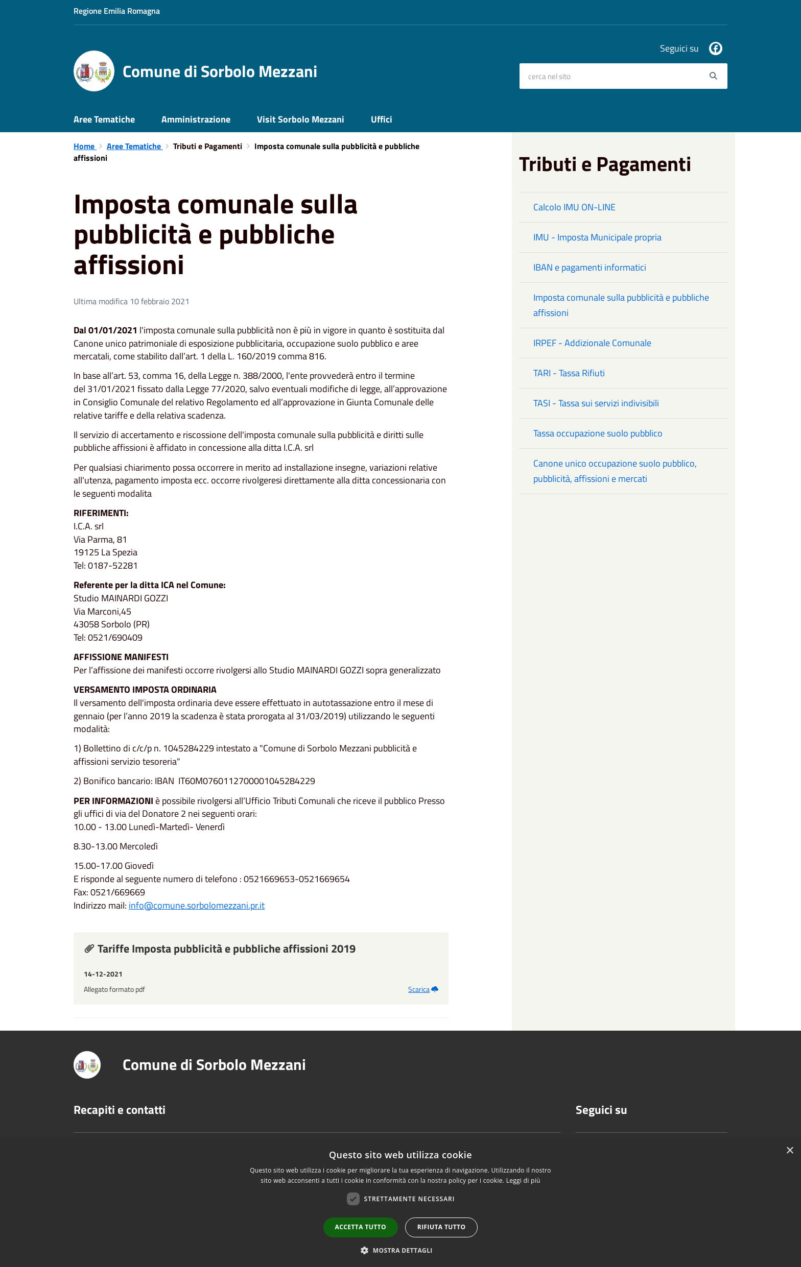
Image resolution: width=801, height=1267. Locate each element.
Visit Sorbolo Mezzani (300, 119)
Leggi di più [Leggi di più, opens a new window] (523, 1180)
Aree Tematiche (104, 119)
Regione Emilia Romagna (117, 11)
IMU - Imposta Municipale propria (597, 237)
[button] (400, 1250)
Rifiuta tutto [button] (441, 1227)
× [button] (789, 1151)
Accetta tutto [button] (360, 1227)
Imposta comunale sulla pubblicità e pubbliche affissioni (621, 305)
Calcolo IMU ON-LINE (574, 207)
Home (85, 146)
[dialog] (400, 1203)
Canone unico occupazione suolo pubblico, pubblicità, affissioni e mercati (615, 470)
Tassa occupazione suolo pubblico (598, 433)
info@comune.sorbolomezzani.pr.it (197, 905)
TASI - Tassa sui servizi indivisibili (596, 403)
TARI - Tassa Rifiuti (569, 373)
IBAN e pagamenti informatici (589, 267)
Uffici (381, 119)
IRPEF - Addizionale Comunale (592, 343)
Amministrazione (195, 119)
